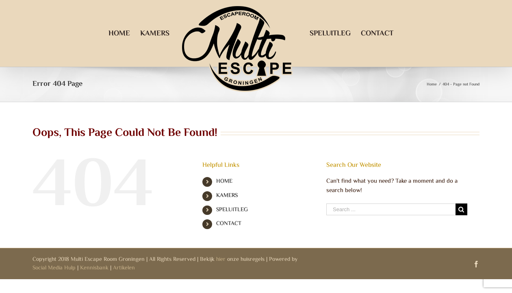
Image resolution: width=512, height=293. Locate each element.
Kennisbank (94, 268)
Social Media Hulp (54, 268)
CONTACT (228, 223)
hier (221, 259)
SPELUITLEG (232, 210)
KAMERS (227, 195)
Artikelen (124, 268)
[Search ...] (391, 209)
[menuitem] (111, 33)
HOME (224, 181)
